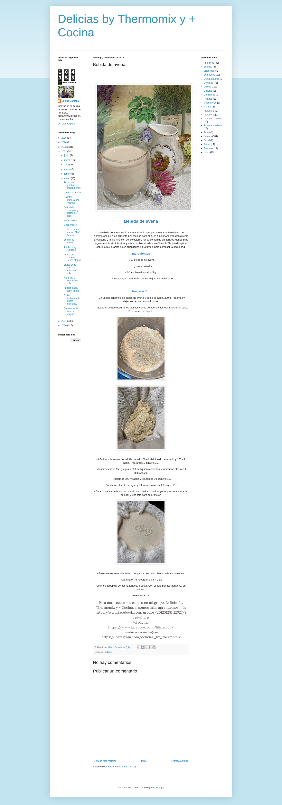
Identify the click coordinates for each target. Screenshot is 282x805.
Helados (208, 98)
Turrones (208, 148)
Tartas (207, 144)
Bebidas (108, 652)
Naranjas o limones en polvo (71, 280)
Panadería (209, 114)
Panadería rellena (213, 125)
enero (67, 178)
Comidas (208, 82)
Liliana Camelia (70, 101)
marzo (67, 169)
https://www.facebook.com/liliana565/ (141, 627)
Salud (207, 140)
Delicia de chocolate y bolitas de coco (71, 211)
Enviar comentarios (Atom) (122, 766)
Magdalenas (210, 102)
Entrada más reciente (105, 761)
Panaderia (209, 110)
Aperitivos (209, 62)
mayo (67, 160)
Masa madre (70, 225)
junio (67, 155)
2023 (64, 147)
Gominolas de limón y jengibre (71, 311)
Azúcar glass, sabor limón (71, 289)
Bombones (209, 74)
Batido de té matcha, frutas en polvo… (70, 269)
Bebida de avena (69, 241)
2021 (64, 321)
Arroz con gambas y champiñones (72, 185)
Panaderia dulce (212, 118)
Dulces (207, 86)
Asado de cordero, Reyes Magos (72, 257)
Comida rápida (211, 79)
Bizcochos (209, 70)
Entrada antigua (179, 761)
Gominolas (209, 94)
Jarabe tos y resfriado (70, 248)
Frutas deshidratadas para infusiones (72, 299)
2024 (64, 142)
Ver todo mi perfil (66, 123)
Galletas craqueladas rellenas (71, 200)
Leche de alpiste (72, 192)
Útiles (207, 152)
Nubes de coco (71, 220)
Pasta (207, 132)
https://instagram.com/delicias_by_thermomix (141, 637)
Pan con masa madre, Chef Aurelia (72, 232)
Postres (208, 136)
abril (66, 164)
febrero (68, 173)
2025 (64, 137)
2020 (64, 325)
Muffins (207, 106)
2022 (64, 151)
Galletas (208, 90)
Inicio (144, 761)
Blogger (160, 787)
